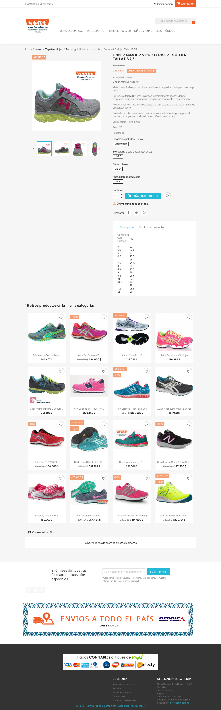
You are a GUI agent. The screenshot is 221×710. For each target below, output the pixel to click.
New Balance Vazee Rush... (174, 515)
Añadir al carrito (143, 196)
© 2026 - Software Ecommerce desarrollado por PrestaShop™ (110, 706)
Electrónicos (165, 31)
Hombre (113, 31)
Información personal (124, 684)
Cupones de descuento (125, 700)
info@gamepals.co (179, 702)
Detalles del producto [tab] (151, 227)
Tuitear (136, 213)
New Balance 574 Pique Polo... (89, 408)
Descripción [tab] (127, 227)
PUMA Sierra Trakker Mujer (46, 355)
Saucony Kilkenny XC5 (46, 515)
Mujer (126, 31)
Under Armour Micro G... (131, 462)
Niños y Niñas (143, 31)
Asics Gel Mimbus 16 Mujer (174, 355)
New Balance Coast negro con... (174, 462)
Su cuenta (120, 679)
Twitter (35, 590)
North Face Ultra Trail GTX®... (89, 462)
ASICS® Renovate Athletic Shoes (174, 408)
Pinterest (144, 213)
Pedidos (117, 688)
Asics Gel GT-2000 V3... (47, 462)
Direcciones (119, 696)
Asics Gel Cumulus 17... (89, 355)
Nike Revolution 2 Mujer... (89, 515)
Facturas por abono (123, 692)
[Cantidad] (116, 196)
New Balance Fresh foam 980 (132, 408)
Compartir (128, 213)
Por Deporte (95, 31)
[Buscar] (175, 21)
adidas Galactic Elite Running (132, 515)
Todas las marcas (70, 31)
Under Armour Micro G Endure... (46, 408)
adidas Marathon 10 (132, 355)
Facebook (29, 590)
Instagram (42, 590)
